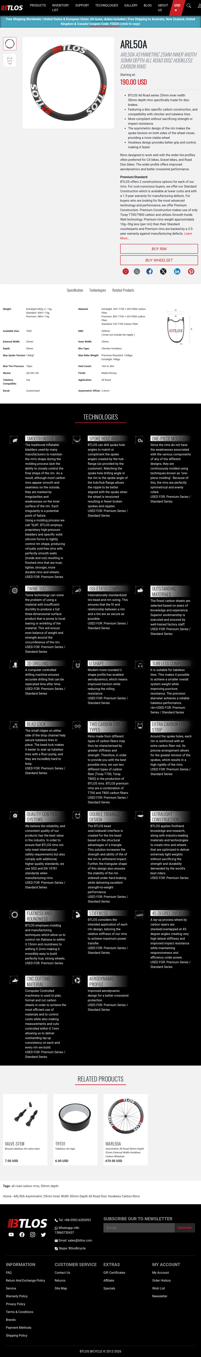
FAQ (9, 1273)
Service (11, 1288)
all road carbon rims (25, 1186)
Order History (161, 1280)
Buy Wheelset (159, 260)
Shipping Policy (16, 1335)
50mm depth (50, 1186)
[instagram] (32, 1235)
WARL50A (113, 1143)
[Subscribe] (185, 1227)
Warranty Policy (17, 1296)
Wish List (158, 1288)
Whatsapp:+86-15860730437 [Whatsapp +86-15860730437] (67, 1230)
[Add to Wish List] (126, 271)
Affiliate (108, 1280)
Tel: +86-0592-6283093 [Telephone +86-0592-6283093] (73, 1220)
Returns (60, 1280)
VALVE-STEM (14, 1143)
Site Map (61, 1288)
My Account (160, 1273)
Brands (11, 1320)
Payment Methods (18, 1328)
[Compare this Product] (137, 271)
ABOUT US (163, 8)
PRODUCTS (38, 5)
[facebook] (22, 1235)
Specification (75, 290)
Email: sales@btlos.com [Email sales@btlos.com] (73, 1240)
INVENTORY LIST (60, 8)
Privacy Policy (15, 1304)
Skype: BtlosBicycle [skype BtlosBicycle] (70, 1248)
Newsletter (159, 1296)
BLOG (148, 5)
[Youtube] (11, 1235)
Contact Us (62, 1273)
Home (7, 1196)
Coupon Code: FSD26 (104, 24)
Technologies (97, 290)
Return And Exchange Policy (25, 1280)
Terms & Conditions (19, 1312)
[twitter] (43, 1235)
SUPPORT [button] (82, 5)
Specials (109, 1288)
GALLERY (130, 5)
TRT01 (60, 1143)
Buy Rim (159, 248)
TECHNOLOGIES (106, 5)
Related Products (123, 290)
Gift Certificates (114, 1273)
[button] (177, 8)
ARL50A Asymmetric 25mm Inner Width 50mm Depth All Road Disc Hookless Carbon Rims (76, 1196)
